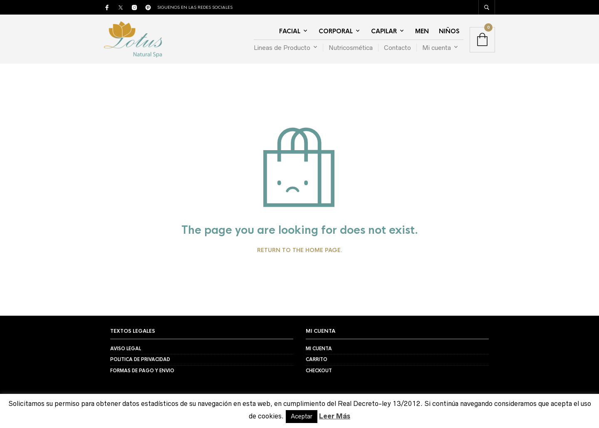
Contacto (397, 47)
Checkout (319, 371)
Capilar (384, 31)
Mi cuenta (436, 47)
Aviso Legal (125, 348)
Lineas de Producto (282, 47)
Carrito (316, 359)
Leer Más (334, 416)
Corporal (336, 31)
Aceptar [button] (301, 416)
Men (422, 31)
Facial (289, 31)
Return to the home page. (299, 250)
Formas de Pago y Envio (142, 371)
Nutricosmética (351, 47)
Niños (449, 31)
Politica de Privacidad (140, 359)
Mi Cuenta (319, 348)
